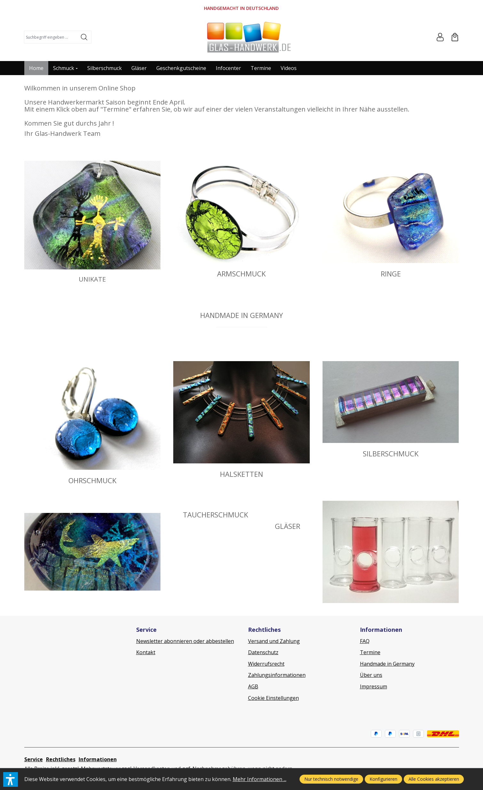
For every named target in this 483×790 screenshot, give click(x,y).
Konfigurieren (383, 779)
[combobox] (50, 37)
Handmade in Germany (387, 663)
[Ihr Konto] (440, 37)
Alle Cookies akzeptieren (434, 779)
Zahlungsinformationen (277, 674)
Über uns (371, 674)
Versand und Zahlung (274, 641)
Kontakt (145, 652)
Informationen (98, 759)
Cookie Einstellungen (273, 697)
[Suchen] (84, 37)
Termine (370, 652)
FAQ (365, 641)
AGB (253, 686)
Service (33, 759)
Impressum (373, 686)
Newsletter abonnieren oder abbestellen (185, 641)
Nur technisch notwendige (331, 779)
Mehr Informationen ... (259, 779)
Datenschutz (263, 652)
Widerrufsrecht (266, 663)
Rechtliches (60, 759)
